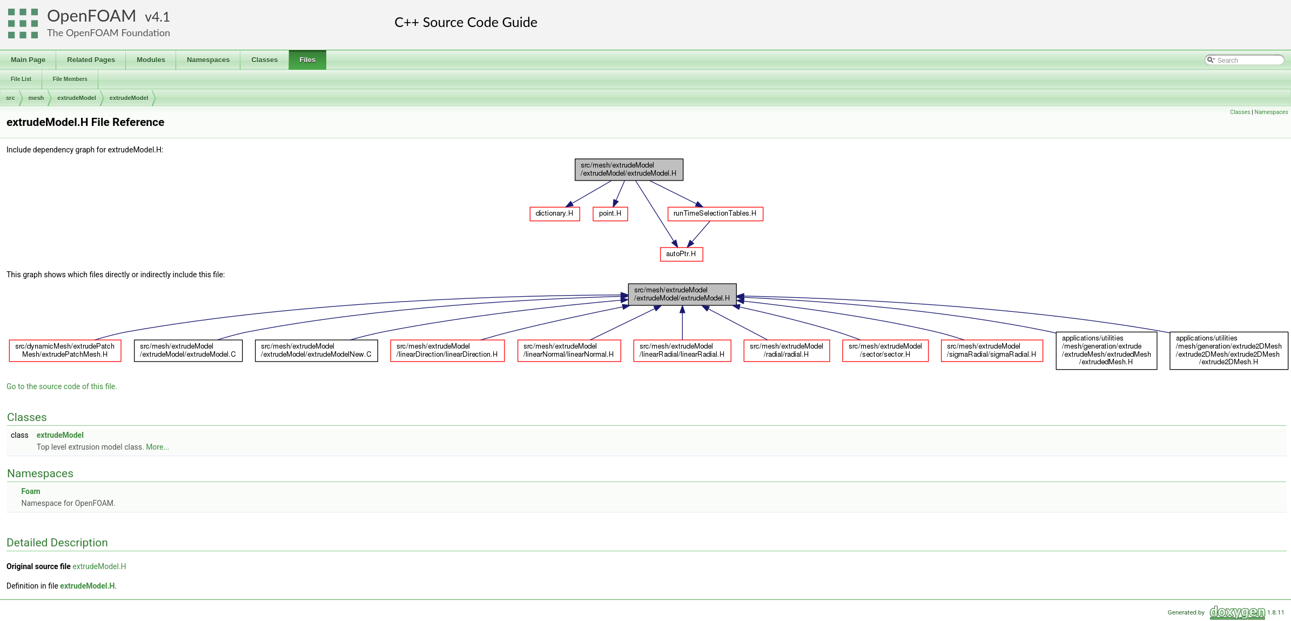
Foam (30, 491)
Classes (1240, 112)
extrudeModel (76, 98)
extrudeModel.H (99, 566)
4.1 (161, 16)
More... (157, 447)
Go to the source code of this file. (61, 386)
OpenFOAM (92, 15)
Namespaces (1271, 112)
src (10, 98)
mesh (36, 98)
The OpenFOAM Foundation (108, 32)
